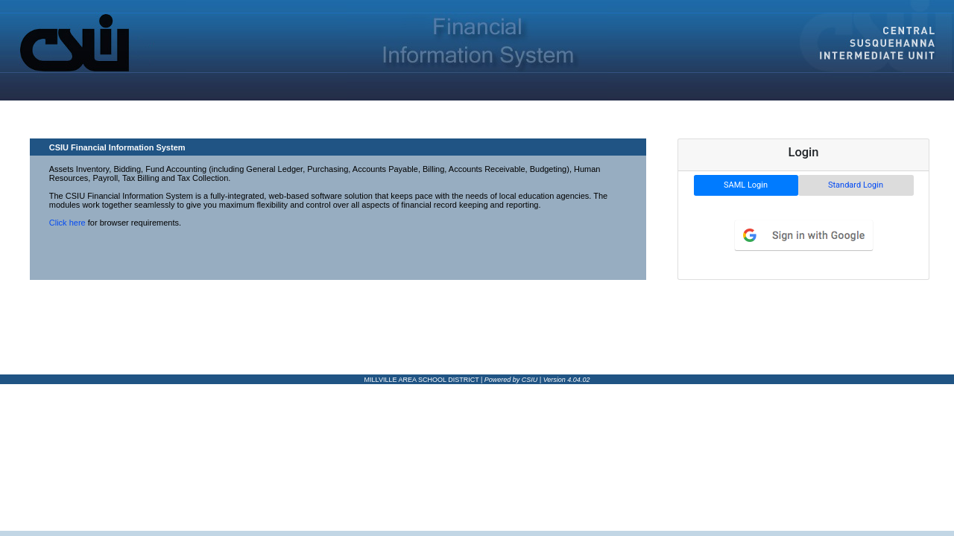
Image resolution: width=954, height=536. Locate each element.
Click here (67, 222)
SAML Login (746, 185)
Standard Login (855, 185)
